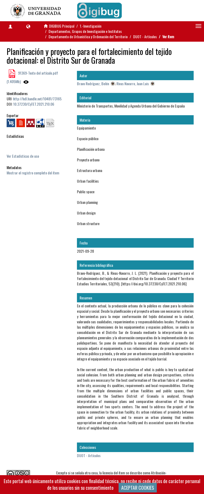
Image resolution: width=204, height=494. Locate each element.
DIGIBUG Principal (61, 26)
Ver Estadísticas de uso (23, 156)
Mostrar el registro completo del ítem (33, 172)
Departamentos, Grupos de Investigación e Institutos (85, 31)
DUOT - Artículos (145, 36)
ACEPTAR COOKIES (137, 487)
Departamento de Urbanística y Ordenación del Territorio (88, 36)
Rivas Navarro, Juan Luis (132, 83)
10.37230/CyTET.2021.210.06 (33, 104)
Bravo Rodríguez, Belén (93, 83)
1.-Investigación (90, 26)
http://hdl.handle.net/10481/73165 (37, 98)
